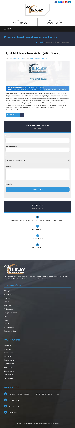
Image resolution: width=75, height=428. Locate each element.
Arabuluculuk (8, 309)
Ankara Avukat (9, 327)
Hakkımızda (8, 294)
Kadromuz (7, 305)
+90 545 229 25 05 (37, 239)
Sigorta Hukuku (9, 364)
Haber (6, 320)
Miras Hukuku (8, 353)
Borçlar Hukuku (9, 360)
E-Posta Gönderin (37, 248)
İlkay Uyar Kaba (15, 58)
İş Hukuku (7, 349)
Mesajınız (8, 166)
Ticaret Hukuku (9, 371)
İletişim (6, 324)
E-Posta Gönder (12, 412)
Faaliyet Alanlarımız (10, 313)
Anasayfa (39, 42)
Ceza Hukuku (8, 378)
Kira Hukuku (8, 367)
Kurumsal (7, 298)
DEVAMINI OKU (15, 115)
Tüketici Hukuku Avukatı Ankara (38, 58)
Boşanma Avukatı (10, 331)
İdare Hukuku (8, 375)
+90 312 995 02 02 (37, 229)
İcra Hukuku (8, 356)
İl (6, 156)
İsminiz (7, 136)
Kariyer (6, 302)
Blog (5, 316)
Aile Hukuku (8, 345)
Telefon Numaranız (37, 148)
